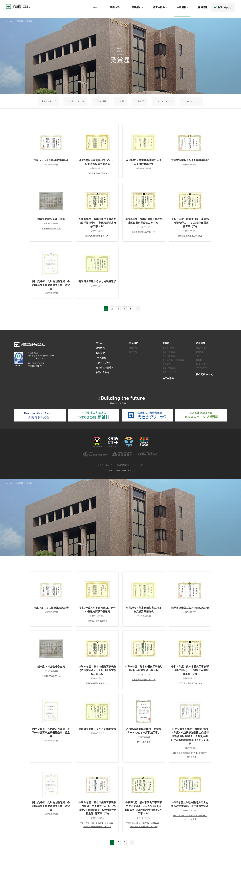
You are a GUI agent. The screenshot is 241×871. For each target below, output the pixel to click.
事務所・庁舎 (168, 349)
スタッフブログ (209, 5)
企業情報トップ (74, 101)
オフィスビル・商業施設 (173, 361)
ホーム (129, 12)
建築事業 (133, 349)
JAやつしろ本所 (144, 744)
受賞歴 (132, 101)
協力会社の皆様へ (227, 5)
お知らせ (146, 5)
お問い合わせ (102, 374)
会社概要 (110, 101)
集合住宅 (166, 365)
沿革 (122, 101)
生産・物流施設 (169, 369)
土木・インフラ (169, 373)
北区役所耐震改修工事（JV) (97, 236)
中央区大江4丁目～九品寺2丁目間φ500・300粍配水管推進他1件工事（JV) (97, 828)
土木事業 (133, 353)
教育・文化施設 (169, 357)
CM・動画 (194, 5)
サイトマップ (140, 467)
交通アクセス (202, 365)
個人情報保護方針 (123, 467)
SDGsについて (167, 101)
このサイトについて (103, 467)
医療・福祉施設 (169, 353)
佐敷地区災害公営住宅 (97, 173)
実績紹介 (167, 344)
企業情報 (200, 344)
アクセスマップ (179, 5)
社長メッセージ (94, 101)
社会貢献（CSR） (161, 5)
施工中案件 (168, 380)
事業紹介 (133, 344)
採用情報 (100, 349)
